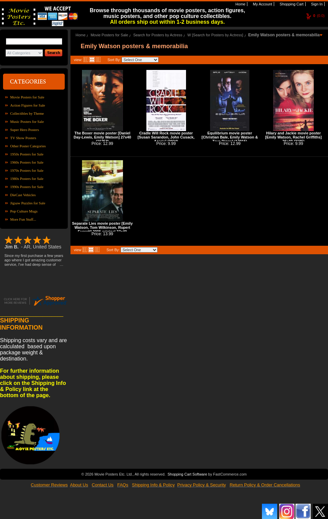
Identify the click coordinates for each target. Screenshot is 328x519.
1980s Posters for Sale (26, 179)
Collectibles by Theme (27, 113)
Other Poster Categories (28, 146)
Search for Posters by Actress (157, 35)
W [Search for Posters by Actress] (215, 35)
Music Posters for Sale (27, 121)
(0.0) (319, 16)
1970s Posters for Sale (26, 170)
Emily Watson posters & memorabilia (284, 35)
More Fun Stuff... (23, 219)
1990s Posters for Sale (26, 187)
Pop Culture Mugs (24, 211)
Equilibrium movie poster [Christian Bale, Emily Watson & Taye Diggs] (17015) (230, 137)
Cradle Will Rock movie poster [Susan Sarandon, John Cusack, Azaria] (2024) (166, 137)
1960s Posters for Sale (26, 162)
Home (239, 4)
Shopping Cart (291, 4)
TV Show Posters (23, 138)
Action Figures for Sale (27, 105)
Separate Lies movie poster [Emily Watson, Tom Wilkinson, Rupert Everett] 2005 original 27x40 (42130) (102, 229)
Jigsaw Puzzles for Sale (27, 203)
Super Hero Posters (24, 130)
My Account (262, 4)
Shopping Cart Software (187, 474)
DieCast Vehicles (23, 195)
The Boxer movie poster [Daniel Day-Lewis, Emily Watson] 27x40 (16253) (102, 137)
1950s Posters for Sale (26, 154)
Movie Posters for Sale (27, 97)
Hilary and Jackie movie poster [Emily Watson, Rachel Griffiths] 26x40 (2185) (293, 137)
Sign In (316, 4)
